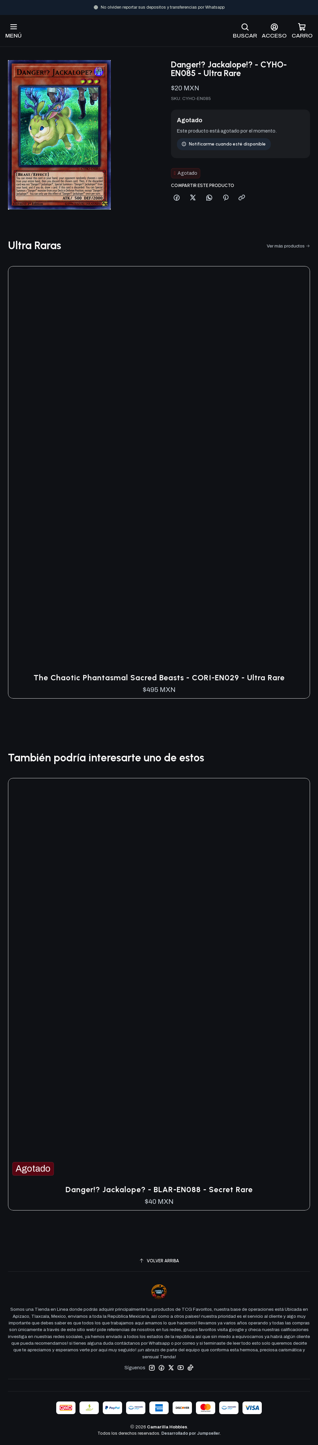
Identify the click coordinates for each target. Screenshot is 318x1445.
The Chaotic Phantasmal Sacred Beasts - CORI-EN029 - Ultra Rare (159, 677)
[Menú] (13, 31)
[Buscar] (245, 31)
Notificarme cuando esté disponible (224, 123)
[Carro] (302, 31)
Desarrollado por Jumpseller (190, 1433)
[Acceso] (274, 31)
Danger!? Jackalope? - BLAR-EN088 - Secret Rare (159, 1189)
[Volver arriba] (159, 1260)
